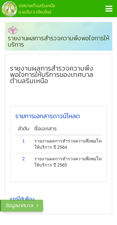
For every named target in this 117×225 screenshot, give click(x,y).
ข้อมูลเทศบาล (19, 205)
